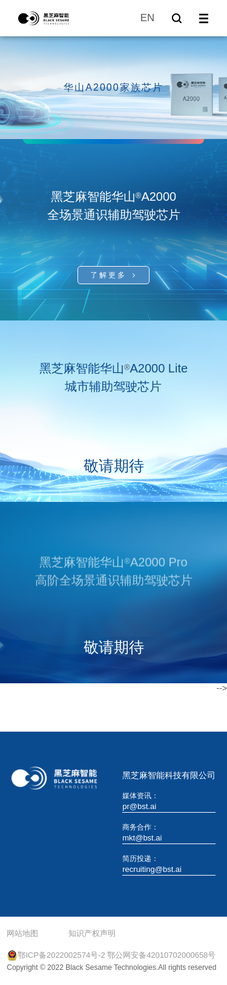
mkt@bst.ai (142, 837)
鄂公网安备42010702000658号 (161, 955)
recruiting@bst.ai (152, 869)
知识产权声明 (92, 933)
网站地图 (22, 933)
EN (147, 18)
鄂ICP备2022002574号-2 (61, 955)
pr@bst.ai (139, 806)
